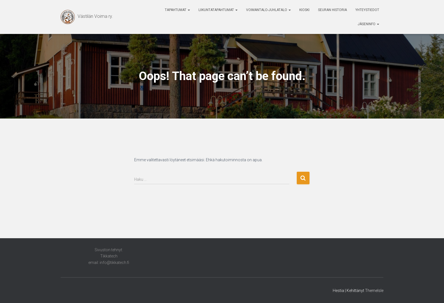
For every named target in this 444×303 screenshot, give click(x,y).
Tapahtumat (177, 10)
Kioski (304, 10)
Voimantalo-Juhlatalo (268, 10)
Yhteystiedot (367, 10)
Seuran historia (332, 10)
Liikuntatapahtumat (218, 10)
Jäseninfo (368, 24)
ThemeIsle (374, 290)
